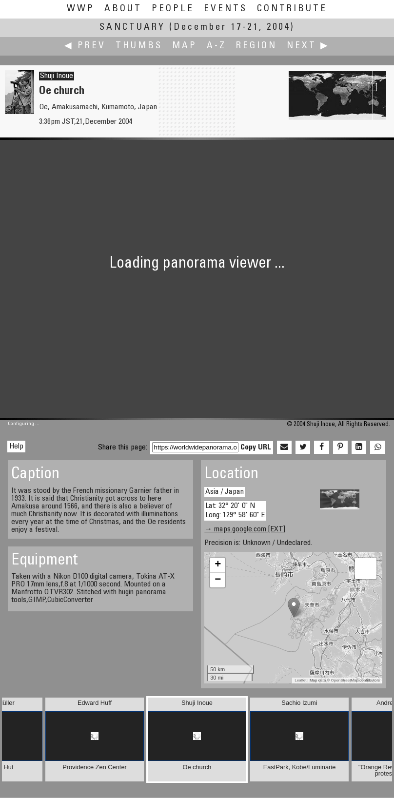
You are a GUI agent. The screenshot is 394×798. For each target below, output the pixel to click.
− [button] (218, 580)
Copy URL (255, 447)
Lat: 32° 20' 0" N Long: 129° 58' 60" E (235, 510)
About (123, 9)
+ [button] (218, 565)
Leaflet (300, 680)
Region (256, 46)
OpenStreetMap (344, 680)
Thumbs (139, 46)
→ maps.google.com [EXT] (244, 529)
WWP (81, 9)
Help (16, 446)
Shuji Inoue (56, 76)
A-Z (216, 46)
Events (225, 9)
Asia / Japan (224, 492)
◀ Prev (85, 46)
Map (184, 46)
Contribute (292, 9)
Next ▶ (308, 46)
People (173, 9)
